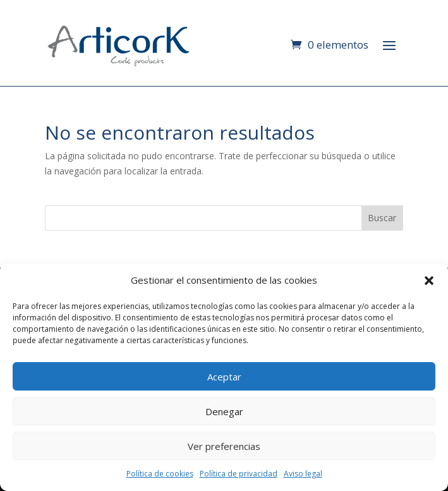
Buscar (382, 218)
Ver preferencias (224, 446)
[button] (429, 280)
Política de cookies (159, 473)
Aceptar (224, 376)
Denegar (224, 411)
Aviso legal (303, 473)
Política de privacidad (238, 473)
